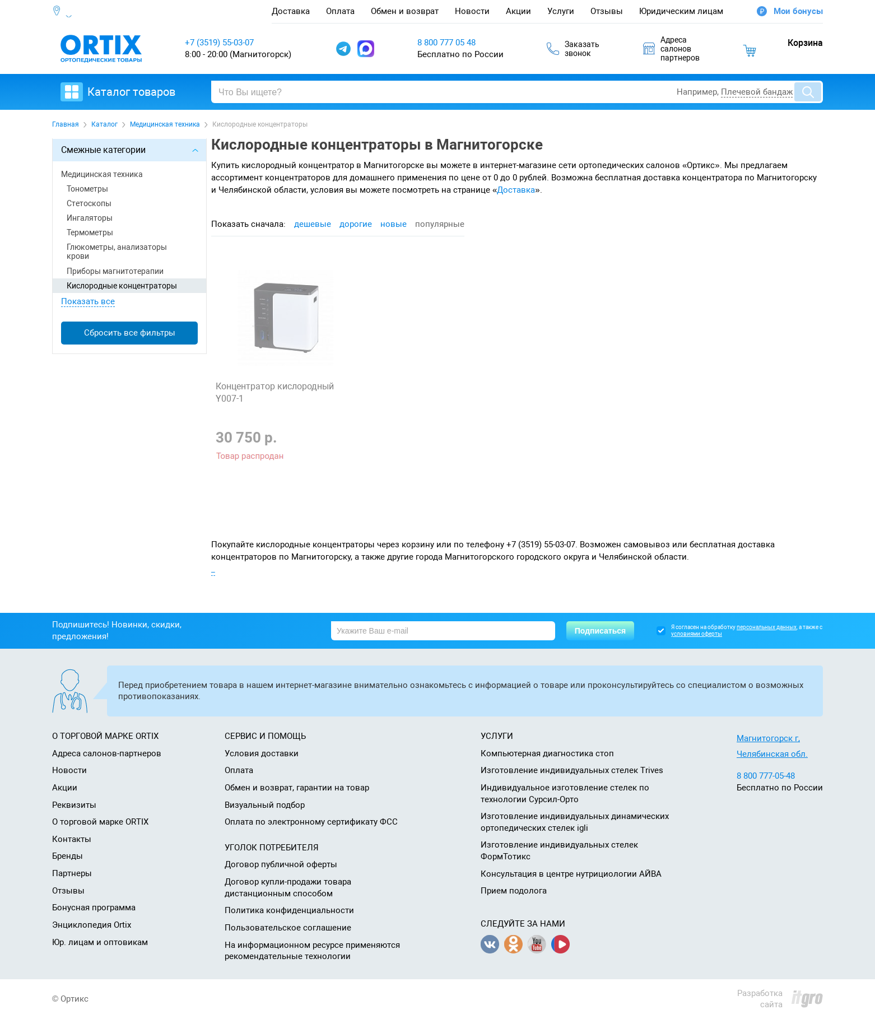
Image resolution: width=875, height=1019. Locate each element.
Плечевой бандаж (757, 92)
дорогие (355, 224)
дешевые (312, 224)
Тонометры (87, 188)
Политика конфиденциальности (289, 910)
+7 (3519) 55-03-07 (219, 43)
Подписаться (600, 630)
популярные (439, 224)
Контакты (71, 839)
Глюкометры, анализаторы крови (117, 251)
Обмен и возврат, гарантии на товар (297, 788)
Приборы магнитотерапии (115, 271)
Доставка (291, 11)
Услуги (560, 11)
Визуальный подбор (265, 805)
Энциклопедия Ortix (91, 925)
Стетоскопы (89, 203)
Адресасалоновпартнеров (671, 48)
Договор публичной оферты (281, 864)
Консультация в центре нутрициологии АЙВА (571, 874)
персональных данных (767, 627)
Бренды (67, 856)
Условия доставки (262, 753)
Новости (472, 11)
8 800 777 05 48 (446, 43)
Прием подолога (514, 891)
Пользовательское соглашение (288, 928)
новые (393, 224)
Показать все (88, 301)
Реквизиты (74, 805)
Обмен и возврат (405, 11)
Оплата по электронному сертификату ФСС (311, 822)
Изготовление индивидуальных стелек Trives (572, 770)
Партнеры (72, 873)
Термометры (90, 232)
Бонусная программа (94, 907)
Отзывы (606, 11)
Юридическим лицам (681, 11)
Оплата (340, 11)
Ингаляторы (90, 217)
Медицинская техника (102, 174)
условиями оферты (696, 634)
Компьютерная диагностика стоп (547, 753)
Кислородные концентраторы (122, 285)
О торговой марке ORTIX (100, 822)
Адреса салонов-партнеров (106, 753)
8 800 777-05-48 (766, 776)
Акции (518, 11)
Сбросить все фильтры (129, 333)
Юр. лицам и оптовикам (100, 942)
